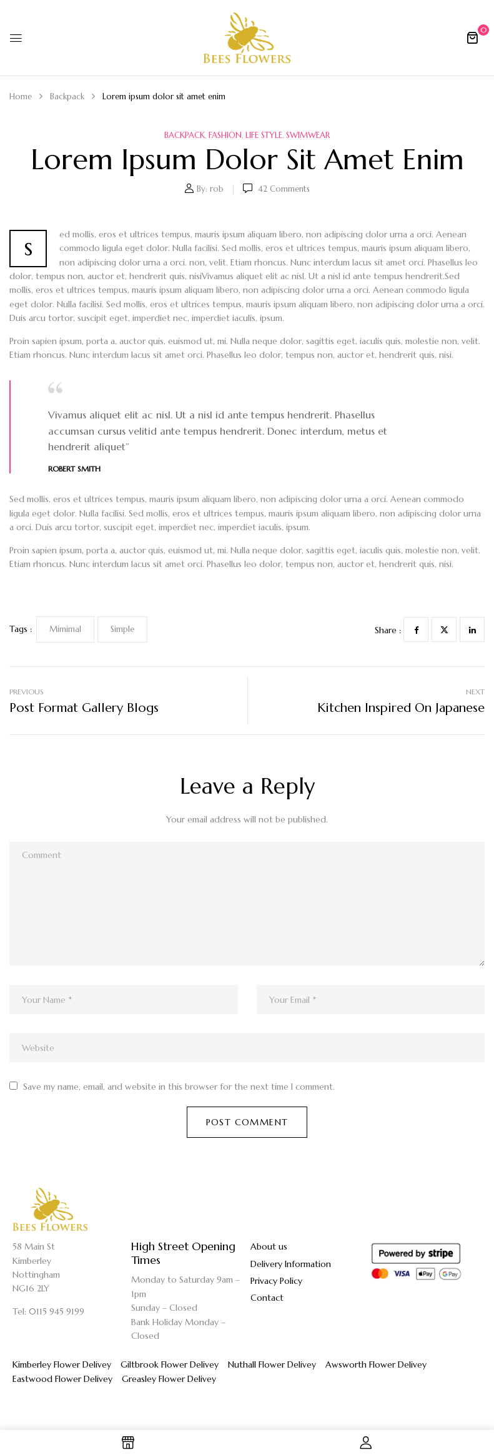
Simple (122, 629)
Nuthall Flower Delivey (272, 1364)
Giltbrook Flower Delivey (170, 1364)
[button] (472, 37)
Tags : (20, 628)
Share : (388, 630)
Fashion (225, 135)
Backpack (67, 96)
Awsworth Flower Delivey (376, 1364)
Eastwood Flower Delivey (62, 1378)
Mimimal (65, 629)
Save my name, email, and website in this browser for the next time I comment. (179, 1086)
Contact (267, 1297)
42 (284, 189)
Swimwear (308, 135)
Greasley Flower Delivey (169, 1378)
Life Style (263, 135)
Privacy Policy (276, 1280)
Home (20, 96)
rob (217, 189)
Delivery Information (290, 1264)
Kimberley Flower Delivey (61, 1364)
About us (268, 1246)
